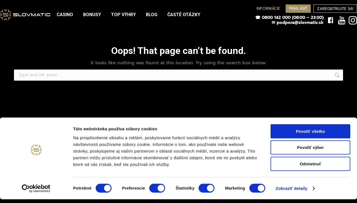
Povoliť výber (310, 151)
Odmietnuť (310, 167)
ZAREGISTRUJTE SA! (335, 9)
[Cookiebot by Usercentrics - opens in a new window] (36, 192)
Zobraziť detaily (291, 192)
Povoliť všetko (310, 135)
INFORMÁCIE (268, 8)
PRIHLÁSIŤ (298, 8)
